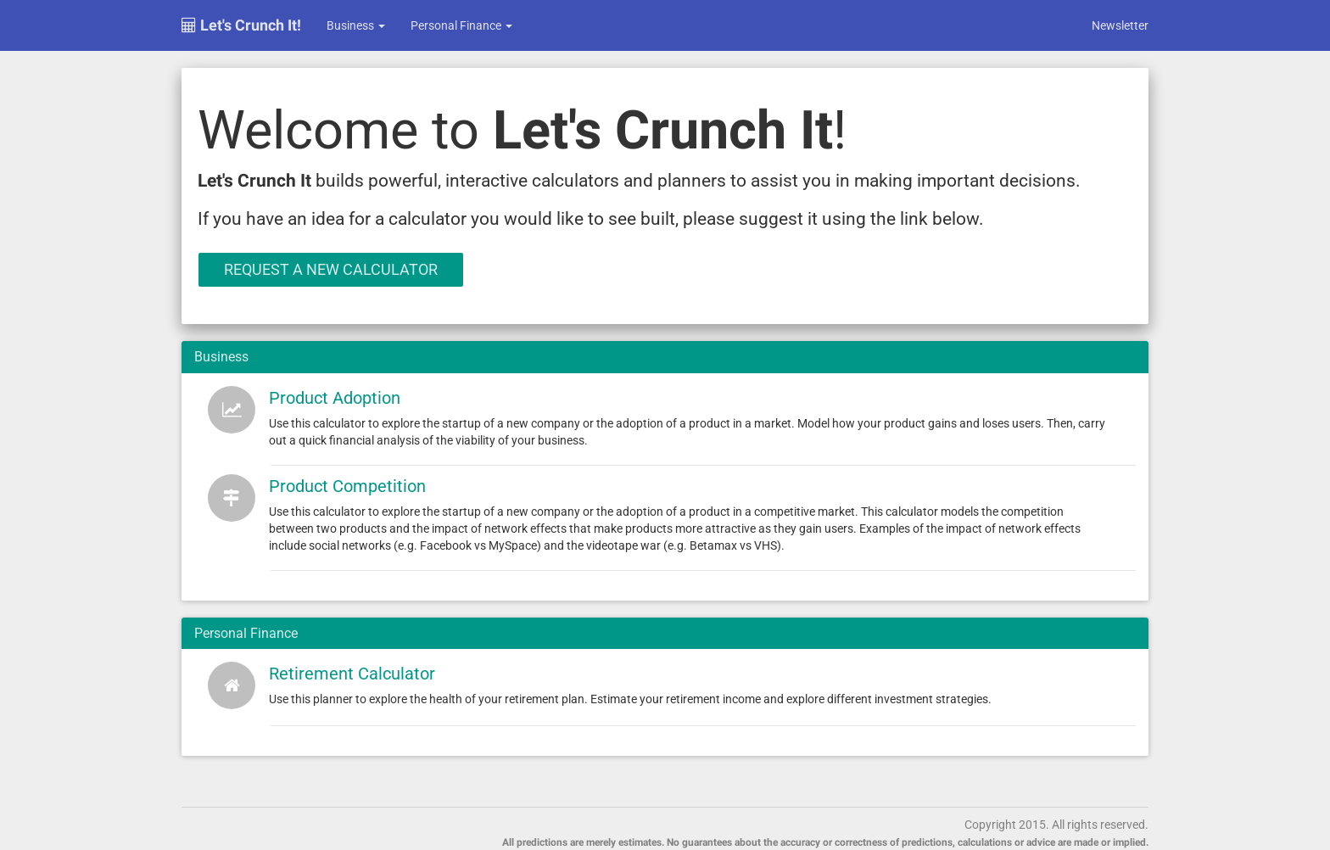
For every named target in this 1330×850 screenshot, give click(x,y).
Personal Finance (461, 25)
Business (356, 25)
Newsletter (1120, 25)
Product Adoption (334, 398)
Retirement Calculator (352, 673)
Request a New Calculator (331, 269)
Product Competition (347, 486)
